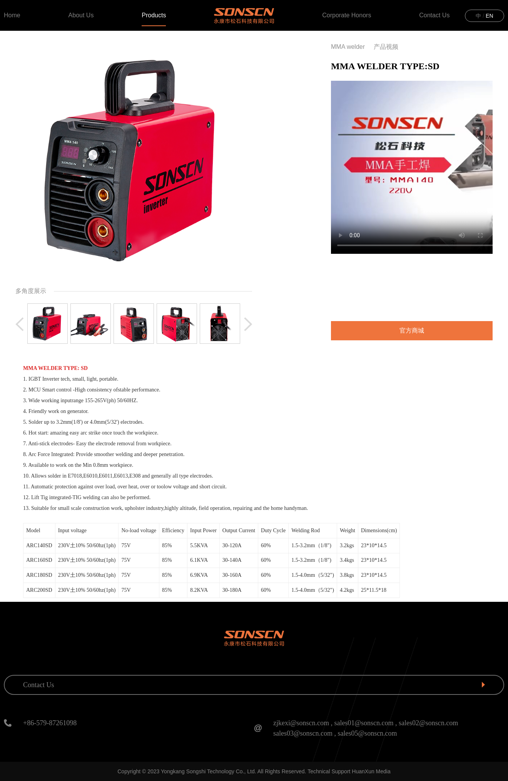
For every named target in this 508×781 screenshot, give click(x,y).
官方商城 (411, 330)
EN (489, 16)
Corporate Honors (346, 15)
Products (154, 15)
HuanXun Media (371, 771)
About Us (81, 15)
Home (12, 15)
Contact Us (434, 15)
